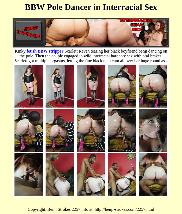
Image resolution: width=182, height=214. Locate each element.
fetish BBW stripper (45, 51)
